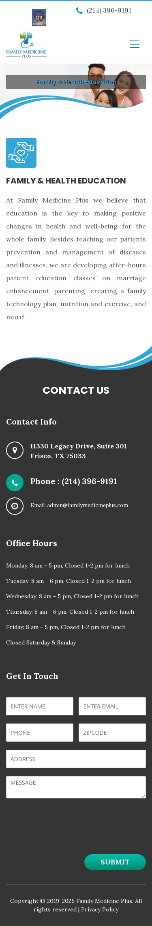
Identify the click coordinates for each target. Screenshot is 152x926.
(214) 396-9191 (103, 10)
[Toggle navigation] (134, 44)
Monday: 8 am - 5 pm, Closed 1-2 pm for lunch (68, 565)
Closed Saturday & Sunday (41, 642)
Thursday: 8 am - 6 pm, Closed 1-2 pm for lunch (70, 611)
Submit (115, 862)
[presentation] (67, 837)
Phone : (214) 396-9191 (73, 481)
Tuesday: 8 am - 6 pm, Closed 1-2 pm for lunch (68, 581)
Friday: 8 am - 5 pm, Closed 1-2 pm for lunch (66, 627)
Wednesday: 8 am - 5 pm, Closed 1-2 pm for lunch (72, 596)
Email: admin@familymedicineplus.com (79, 505)
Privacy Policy (99, 909)
